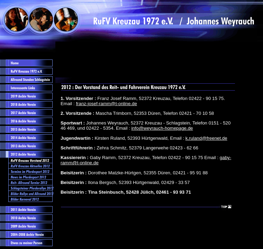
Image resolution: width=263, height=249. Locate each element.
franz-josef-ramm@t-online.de (106, 103)
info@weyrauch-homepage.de (162, 128)
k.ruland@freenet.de (206, 138)
